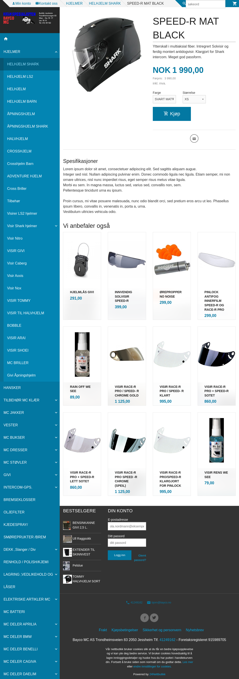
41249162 (134, 597)
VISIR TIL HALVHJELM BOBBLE (25, 319)
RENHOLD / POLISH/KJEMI (26, 562)
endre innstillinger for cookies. (152, 662)
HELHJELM (16, 89)
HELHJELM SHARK (23, 64)
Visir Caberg (17, 263)
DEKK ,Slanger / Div (20, 549)
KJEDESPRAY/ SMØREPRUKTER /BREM (25, 531)
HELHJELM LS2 (20, 76)
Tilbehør (13, 201)
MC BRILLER (18, 363)
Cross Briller (17, 188)
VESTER (11, 425)
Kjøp (171, 113)
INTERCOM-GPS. (18, 487)
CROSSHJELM (19, 151)
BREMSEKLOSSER (19, 500)
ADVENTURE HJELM (24, 176)
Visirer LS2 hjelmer (22, 213)
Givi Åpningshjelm (21, 375)
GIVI (7, 475)
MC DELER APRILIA (20, 624)
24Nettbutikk (157, 670)
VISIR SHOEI (18, 350)
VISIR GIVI (16, 251)
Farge (157, 92)
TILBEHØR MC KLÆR (21, 400)
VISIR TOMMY (19, 300)
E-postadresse (118, 514)
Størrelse (189, 92)
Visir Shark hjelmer (22, 226)
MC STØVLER (15, 462)
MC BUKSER (14, 437)
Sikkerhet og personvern (162, 626)
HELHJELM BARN (22, 101)
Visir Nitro (14, 238)
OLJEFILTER (14, 512)
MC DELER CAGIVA (20, 661)
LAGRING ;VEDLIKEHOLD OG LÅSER (28, 581)
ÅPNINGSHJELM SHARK (27, 126)
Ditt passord (116, 531)
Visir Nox (14, 288)
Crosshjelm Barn (20, 164)
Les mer (188, 658)
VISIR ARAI (16, 338)
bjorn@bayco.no (159, 597)
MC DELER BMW (18, 637)
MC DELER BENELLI (21, 649)
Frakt (103, 626)
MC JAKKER (14, 413)
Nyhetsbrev (195, 626)
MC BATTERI (14, 612)
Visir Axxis (15, 276)
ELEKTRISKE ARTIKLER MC (27, 599)
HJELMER (12, 52)
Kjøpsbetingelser (125, 626)
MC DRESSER (15, 450)
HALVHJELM (17, 139)
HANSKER (12, 388)
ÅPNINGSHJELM (21, 114)
